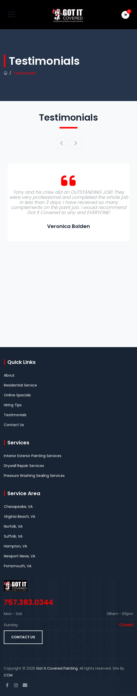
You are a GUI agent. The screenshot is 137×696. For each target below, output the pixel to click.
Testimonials (15, 414)
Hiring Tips (13, 405)
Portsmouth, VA (17, 566)
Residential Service (20, 385)
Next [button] (75, 143)
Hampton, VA (15, 546)
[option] (68, 202)
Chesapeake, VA (18, 506)
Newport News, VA (19, 556)
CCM (8, 675)
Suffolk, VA (13, 536)
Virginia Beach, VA (19, 516)
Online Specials (17, 395)
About (9, 375)
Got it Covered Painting (57, 668)
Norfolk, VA (13, 526)
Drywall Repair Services (24, 465)
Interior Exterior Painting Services (32, 455)
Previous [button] (61, 143)
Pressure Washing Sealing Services (34, 475)
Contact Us (14, 424)
